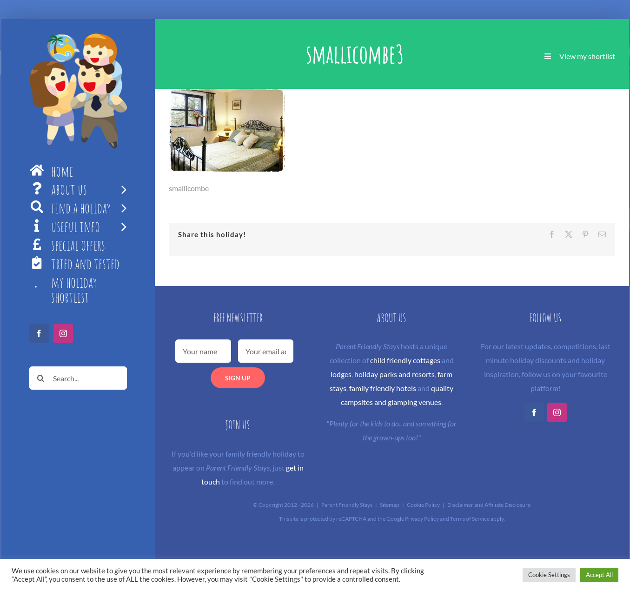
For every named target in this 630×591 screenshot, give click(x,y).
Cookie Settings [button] (549, 574)
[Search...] (78, 378)
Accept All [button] (599, 574)
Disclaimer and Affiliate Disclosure (489, 504)
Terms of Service (470, 518)
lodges (341, 374)
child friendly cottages (405, 360)
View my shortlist (587, 56)
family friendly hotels (382, 388)
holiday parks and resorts (394, 374)
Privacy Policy (422, 518)
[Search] (41, 378)
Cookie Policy (423, 504)
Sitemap (389, 504)
